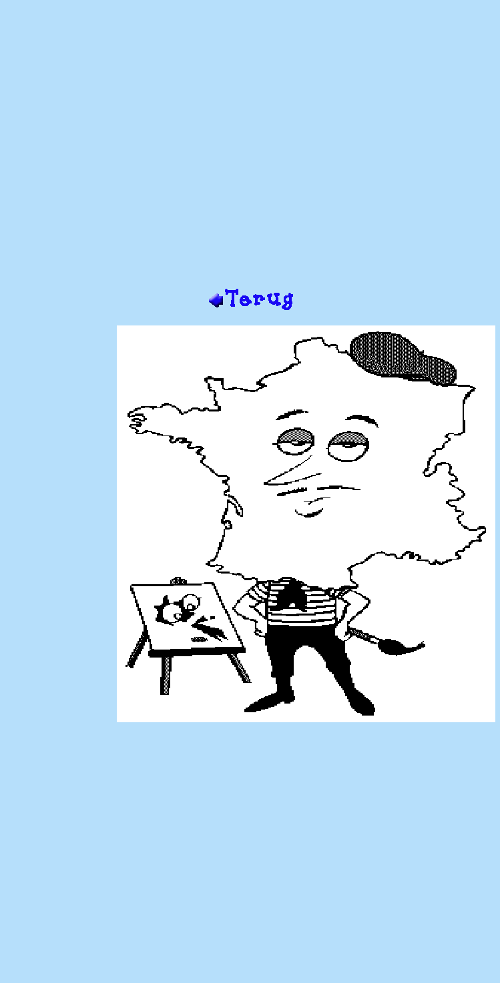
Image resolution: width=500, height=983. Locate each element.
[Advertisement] (247, 149)
